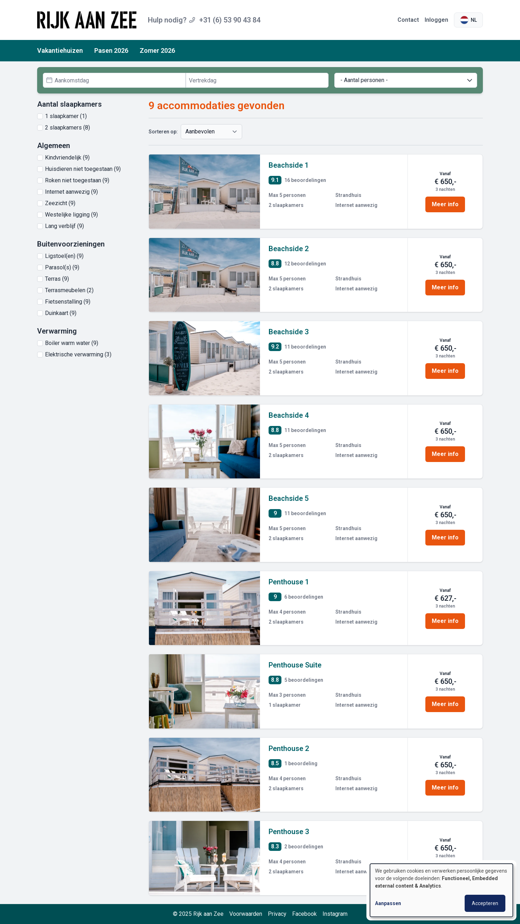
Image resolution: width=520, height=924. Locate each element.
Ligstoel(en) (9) (64, 256)
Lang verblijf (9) (64, 226)
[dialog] (441, 890)
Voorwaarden (245, 913)
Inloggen (436, 19)
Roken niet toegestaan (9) (77, 180)
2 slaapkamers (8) (67, 127)
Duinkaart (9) (60, 313)
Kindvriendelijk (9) (67, 157)
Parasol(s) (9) (62, 267)
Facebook (304, 913)
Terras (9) (57, 278)
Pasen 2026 (111, 50)
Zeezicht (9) (60, 203)
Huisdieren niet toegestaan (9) (83, 169)
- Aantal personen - (406, 80)
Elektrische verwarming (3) (78, 354)
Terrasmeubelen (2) (69, 290)
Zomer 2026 (157, 50)
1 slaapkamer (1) (66, 116)
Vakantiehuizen (60, 50)
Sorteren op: (163, 131)
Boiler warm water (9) (71, 343)
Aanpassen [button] (388, 903)
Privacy (277, 913)
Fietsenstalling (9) (67, 301)
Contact (408, 19)
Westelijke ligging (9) (71, 214)
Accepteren (485, 903)
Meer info (445, 204)
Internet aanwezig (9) (71, 191)
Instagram (335, 913)
